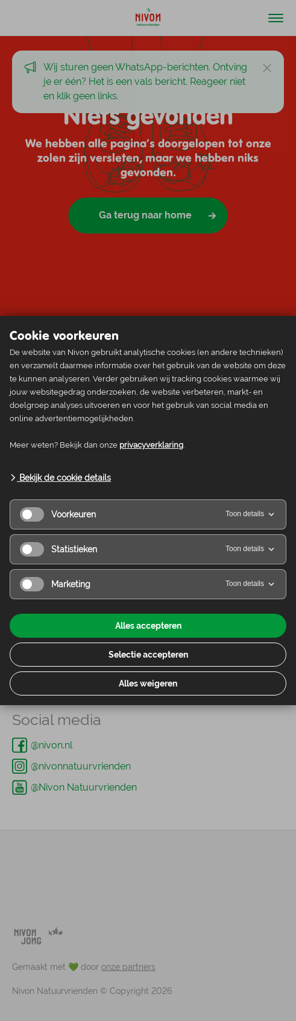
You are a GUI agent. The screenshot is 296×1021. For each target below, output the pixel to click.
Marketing (55, 584)
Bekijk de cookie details (60, 478)
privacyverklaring (151, 444)
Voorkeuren (58, 514)
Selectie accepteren (148, 654)
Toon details (250, 514)
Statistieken (58, 549)
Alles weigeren (148, 683)
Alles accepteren (148, 626)
